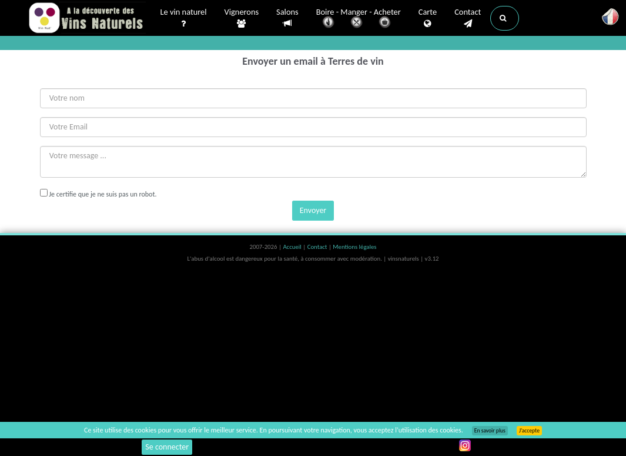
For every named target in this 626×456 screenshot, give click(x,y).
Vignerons (242, 18)
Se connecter (167, 447)
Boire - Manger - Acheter (358, 19)
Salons (287, 18)
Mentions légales (354, 247)
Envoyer (313, 210)
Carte (428, 18)
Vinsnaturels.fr (87, 18)
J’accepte (529, 430)
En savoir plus (490, 430)
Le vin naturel (183, 18)
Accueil (293, 247)
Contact (467, 18)
